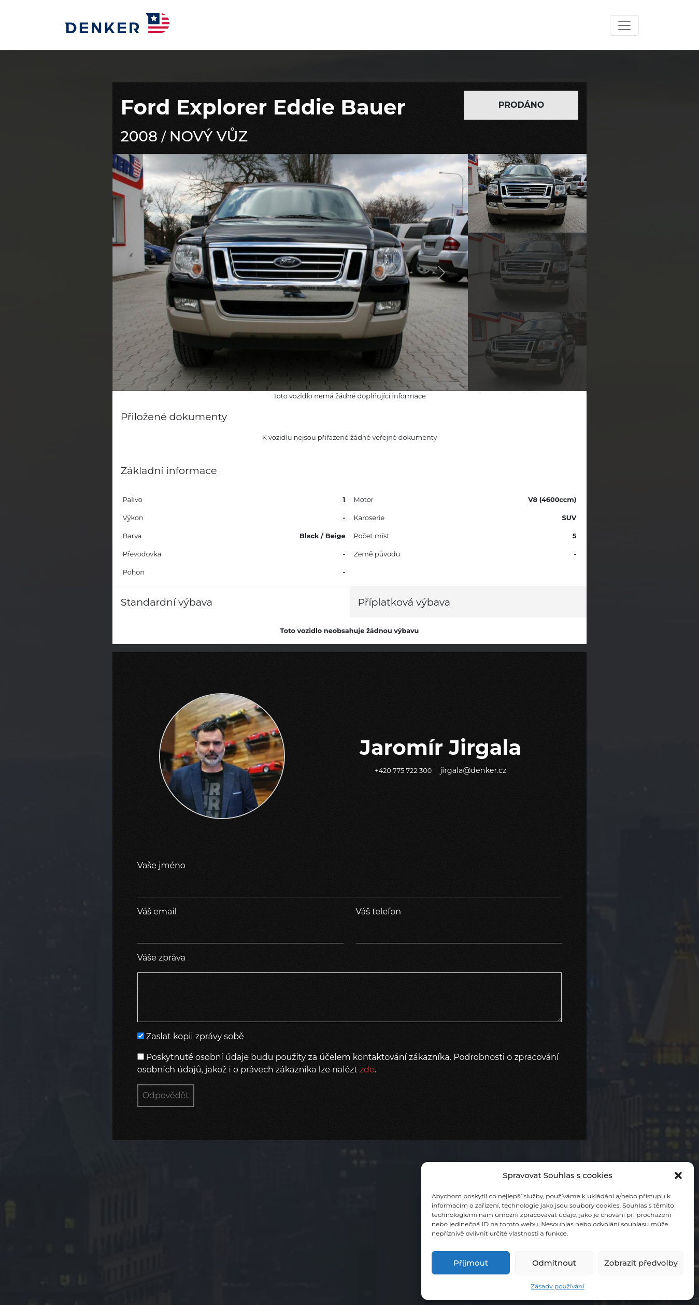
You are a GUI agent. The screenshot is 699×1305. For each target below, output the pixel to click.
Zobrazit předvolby (641, 1263)
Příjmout (470, 1263)
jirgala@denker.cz (473, 770)
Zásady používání (557, 1286)
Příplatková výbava (404, 602)
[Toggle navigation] (624, 25)
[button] (678, 1175)
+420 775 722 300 (403, 771)
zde (367, 1069)
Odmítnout (554, 1263)
